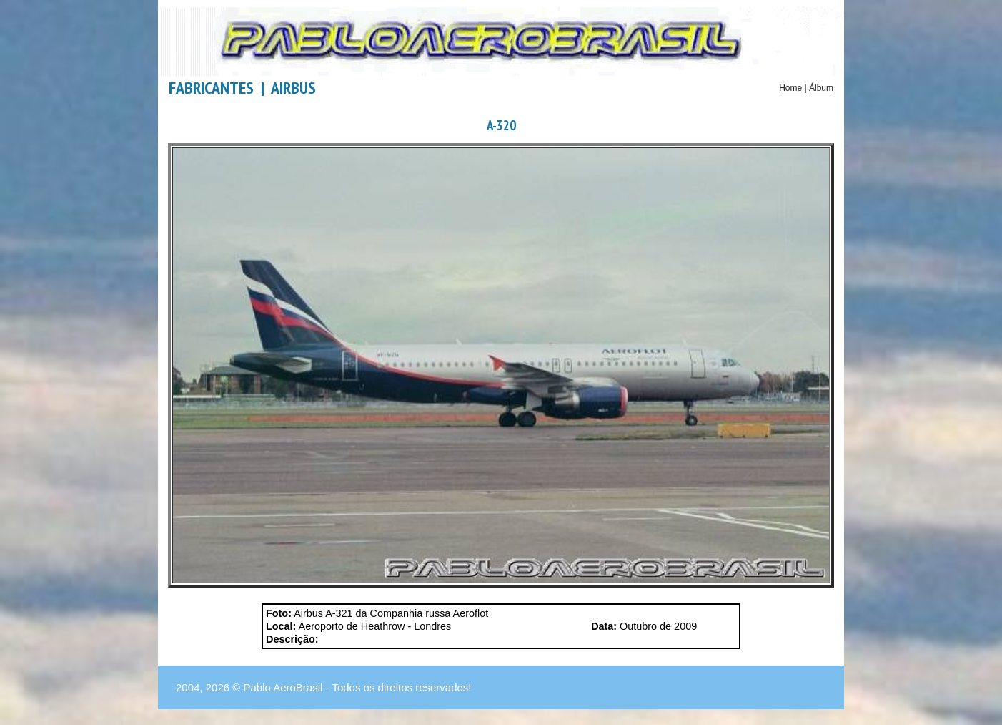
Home (790, 88)
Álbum (821, 88)
